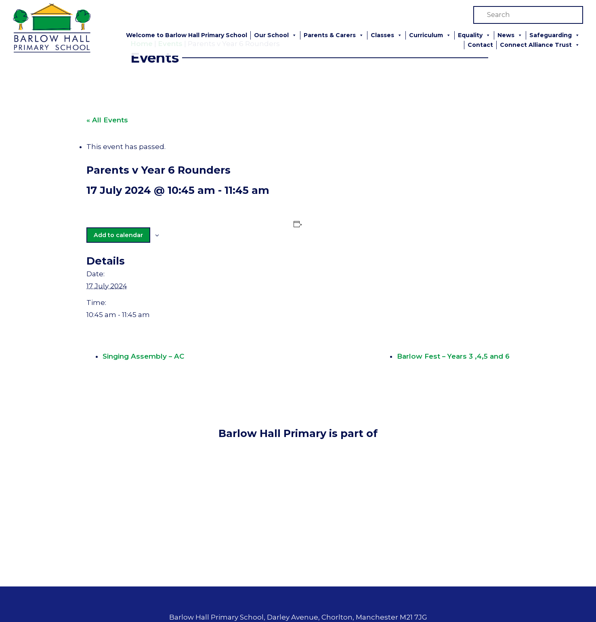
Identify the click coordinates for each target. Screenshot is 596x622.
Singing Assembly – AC (142, 356)
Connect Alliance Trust (540, 45)
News (510, 35)
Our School (275, 35)
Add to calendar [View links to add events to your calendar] (118, 234)
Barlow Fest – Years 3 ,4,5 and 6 (454, 356)
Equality (474, 35)
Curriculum (430, 35)
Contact (480, 44)
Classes (386, 35)
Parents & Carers (334, 35)
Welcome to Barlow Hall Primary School (186, 35)
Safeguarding (554, 35)
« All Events (106, 120)
